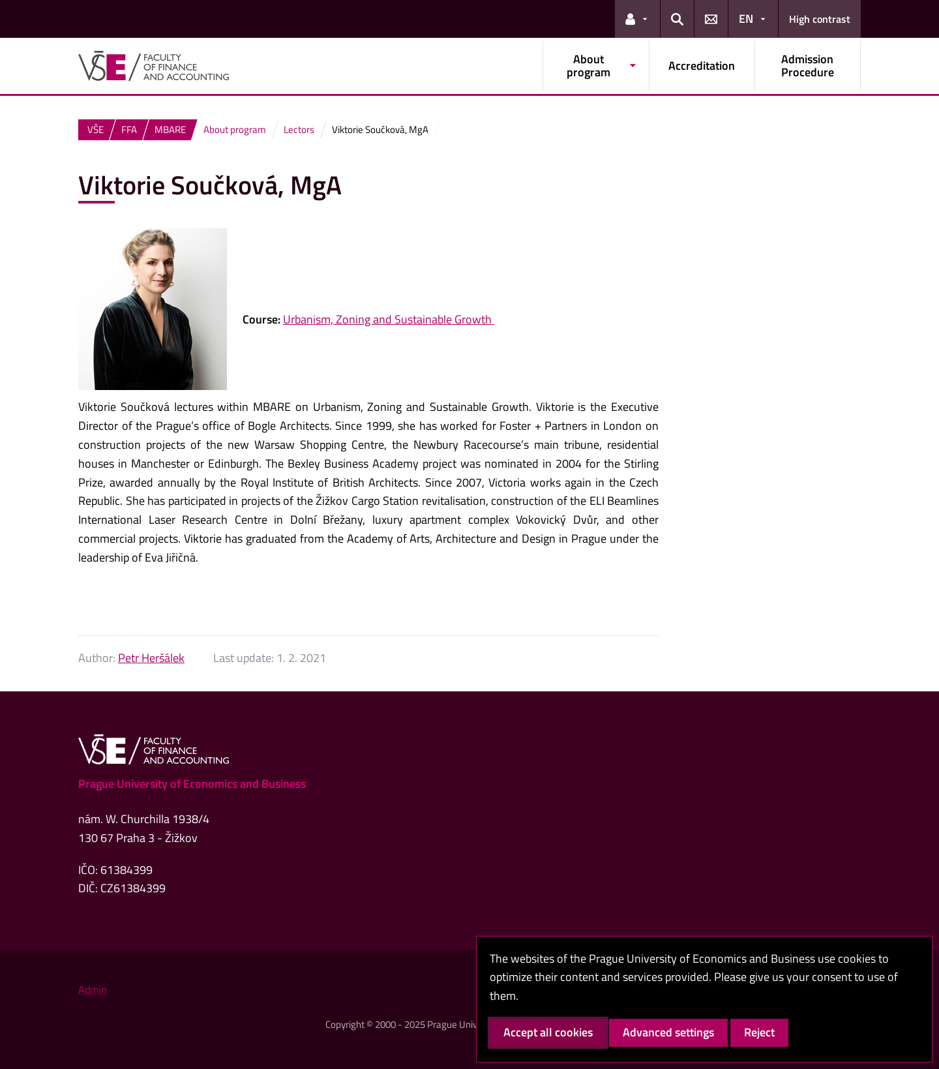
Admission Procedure (807, 65)
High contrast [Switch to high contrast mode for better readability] (819, 19)
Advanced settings (668, 1032)
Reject (759, 1032)
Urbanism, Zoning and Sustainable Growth (388, 319)
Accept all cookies (548, 1032)
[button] (637, 19)
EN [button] (746, 18)
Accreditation (701, 65)
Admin (92, 989)
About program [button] (588, 65)
